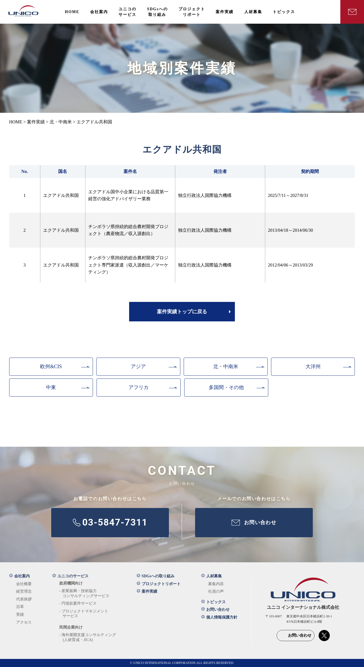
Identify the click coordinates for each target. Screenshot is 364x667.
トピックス (213, 602)
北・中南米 (225, 366)
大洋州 (313, 366)
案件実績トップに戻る (182, 311)
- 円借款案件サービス (78, 603)
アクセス (24, 622)
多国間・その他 (226, 387)
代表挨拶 (24, 599)
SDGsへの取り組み (155, 576)
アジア (138, 366)
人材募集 (211, 576)
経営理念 (24, 591)
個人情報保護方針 (219, 617)
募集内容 (216, 584)
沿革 (20, 607)
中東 (51, 387)
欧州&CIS (51, 366)
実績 (20, 614)
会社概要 (24, 584)
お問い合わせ (215, 609)
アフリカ (139, 387)
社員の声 (216, 591)
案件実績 (147, 591)
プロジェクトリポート (159, 584)
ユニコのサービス (70, 576)
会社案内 (19, 576)
